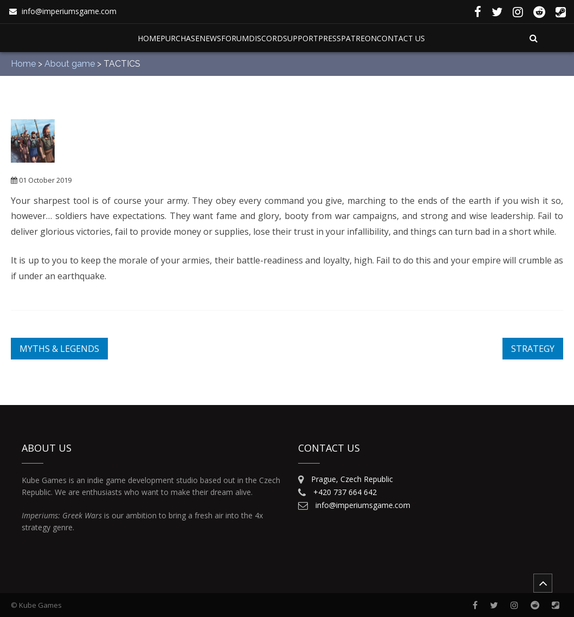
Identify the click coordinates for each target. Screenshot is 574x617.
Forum (235, 38)
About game (69, 64)
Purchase (179, 38)
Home (149, 38)
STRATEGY (532, 349)
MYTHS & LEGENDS (59, 349)
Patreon (359, 38)
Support (300, 38)
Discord (266, 38)
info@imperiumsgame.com (69, 11)
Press (329, 38)
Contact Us (401, 38)
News (210, 38)
